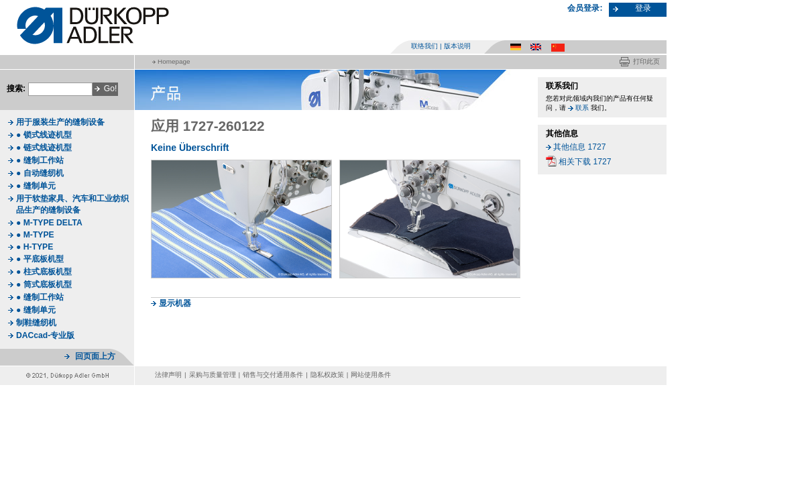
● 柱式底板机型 (44, 271)
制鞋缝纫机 (36, 322)
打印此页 (646, 61)
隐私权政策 (327, 374)
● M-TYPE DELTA (49, 222)
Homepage (174, 61)
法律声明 (168, 374)
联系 (582, 107)
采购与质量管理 (212, 374)
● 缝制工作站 (40, 160)
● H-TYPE (34, 247)
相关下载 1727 (585, 161)
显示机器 (175, 303)
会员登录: (584, 8)
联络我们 (424, 46)
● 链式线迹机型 (44, 147)
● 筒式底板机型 (44, 284)
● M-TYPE (35, 234)
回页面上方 (95, 356)
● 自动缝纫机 (40, 173)
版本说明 (457, 46)
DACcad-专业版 (45, 335)
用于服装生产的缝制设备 (60, 122)
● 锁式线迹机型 (44, 135)
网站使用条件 (371, 374)
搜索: (16, 88)
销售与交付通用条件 (273, 374)
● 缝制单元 (36, 186)
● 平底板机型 (40, 259)
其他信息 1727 (579, 147)
